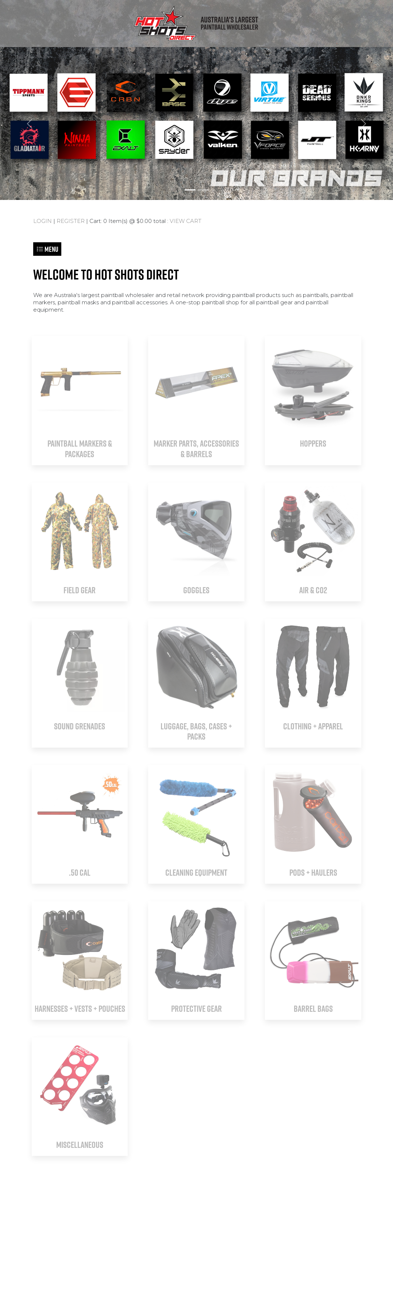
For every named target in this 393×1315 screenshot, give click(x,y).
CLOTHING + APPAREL (313, 726)
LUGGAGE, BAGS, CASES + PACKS (196, 731)
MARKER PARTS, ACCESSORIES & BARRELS (196, 448)
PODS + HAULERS (313, 872)
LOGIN (42, 220)
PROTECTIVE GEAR (196, 1008)
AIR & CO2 (313, 590)
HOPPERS (313, 443)
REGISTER (71, 220)
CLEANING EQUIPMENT (196, 872)
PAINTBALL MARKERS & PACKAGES (79, 448)
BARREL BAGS (313, 1008)
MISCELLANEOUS (79, 1144)
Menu (47, 249)
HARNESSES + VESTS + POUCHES (80, 1008)
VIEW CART (185, 220)
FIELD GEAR (79, 590)
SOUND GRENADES (79, 726)
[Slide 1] (190, 190)
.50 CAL (79, 872)
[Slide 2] (203, 190)
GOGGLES (196, 590)
